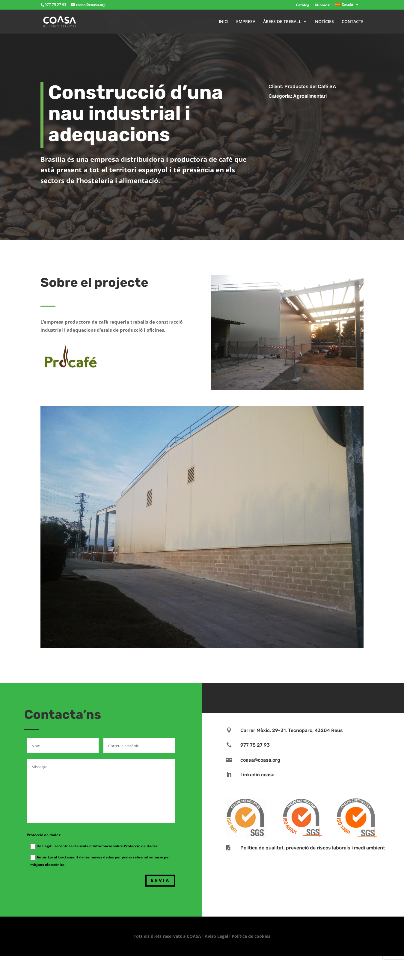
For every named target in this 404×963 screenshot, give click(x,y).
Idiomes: (322, 4)
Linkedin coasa (257, 775)
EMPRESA (245, 21)
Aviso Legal (216, 936)
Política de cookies (251, 936)
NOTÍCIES (324, 21)
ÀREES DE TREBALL (282, 21)
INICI (223, 21)
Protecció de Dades (140, 846)
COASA (194, 936)
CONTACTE (353, 21)
